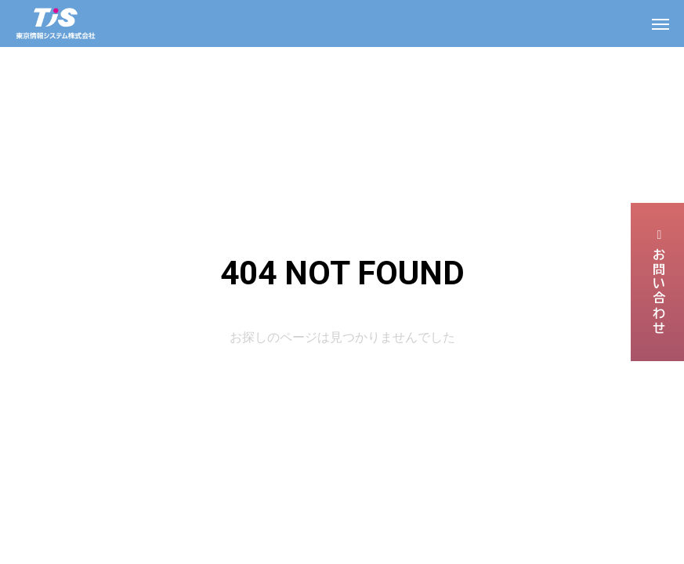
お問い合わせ (658, 282)
